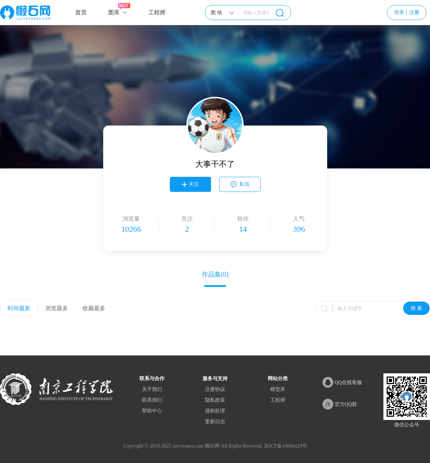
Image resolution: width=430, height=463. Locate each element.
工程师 (157, 12)
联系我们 (152, 400)
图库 (114, 12)
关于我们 (152, 389)
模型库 (277, 389)
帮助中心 (152, 411)
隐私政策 (215, 400)
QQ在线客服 (342, 382)
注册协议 (215, 389)
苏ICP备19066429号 (285, 446)
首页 (81, 12)
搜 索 (416, 308)
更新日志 (215, 421)
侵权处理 (215, 411)
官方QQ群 (339, 404)
